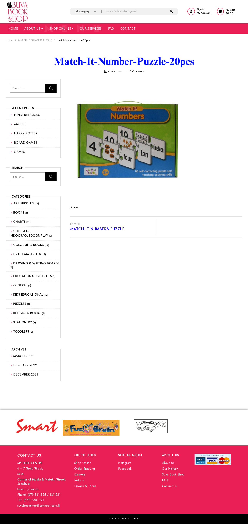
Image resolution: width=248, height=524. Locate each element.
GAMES (19, 152)
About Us (33, 28)
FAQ (165, 480)
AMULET (20, 124)
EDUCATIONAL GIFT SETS (32, 276)
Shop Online (61, 28)
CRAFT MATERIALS (27, 254)
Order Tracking (84, 468)
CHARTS (19, 222)
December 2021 (25, 374)
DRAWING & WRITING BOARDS (36, 263)
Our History (170, 468)
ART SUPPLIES (23, 203)
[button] (229, 11)
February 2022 (25, 365)
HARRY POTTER (26, 133)
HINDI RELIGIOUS (27, 115)
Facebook (125, 468)
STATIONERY (22, 322)
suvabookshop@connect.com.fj (38, 505)
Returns (79, 480)
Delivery (79, 474)
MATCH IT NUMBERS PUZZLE (35, 40)
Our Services (91, 28)
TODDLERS (21, 331)
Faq (111, 28)
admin (111, 71)
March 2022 (23, 356)
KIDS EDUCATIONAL (28, 294)
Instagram (124, 463)
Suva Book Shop (173, 474)
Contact (128, 28)
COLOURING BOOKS (28, 245)
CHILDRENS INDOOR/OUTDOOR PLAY (29, 233)
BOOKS (18, 212)
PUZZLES (19, 304)
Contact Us (169, 486)
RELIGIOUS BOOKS (27, 313)
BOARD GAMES (25, 142)
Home (13, 28)
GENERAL (20, 285)
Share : (74, 207)
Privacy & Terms (85, 486)
